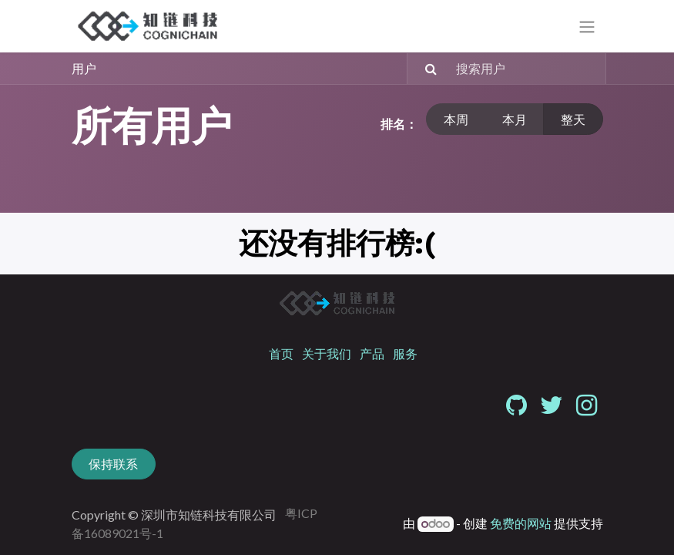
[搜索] (424, 68)
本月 (514, 119)
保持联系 (113, 463)
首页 (281, 353)
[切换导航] (587, 26)
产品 (372, 353)
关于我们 (326, 353)
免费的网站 (521, 523)
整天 (573, 119)
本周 (456, 119)
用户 (84, 68)
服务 (405, 353)
